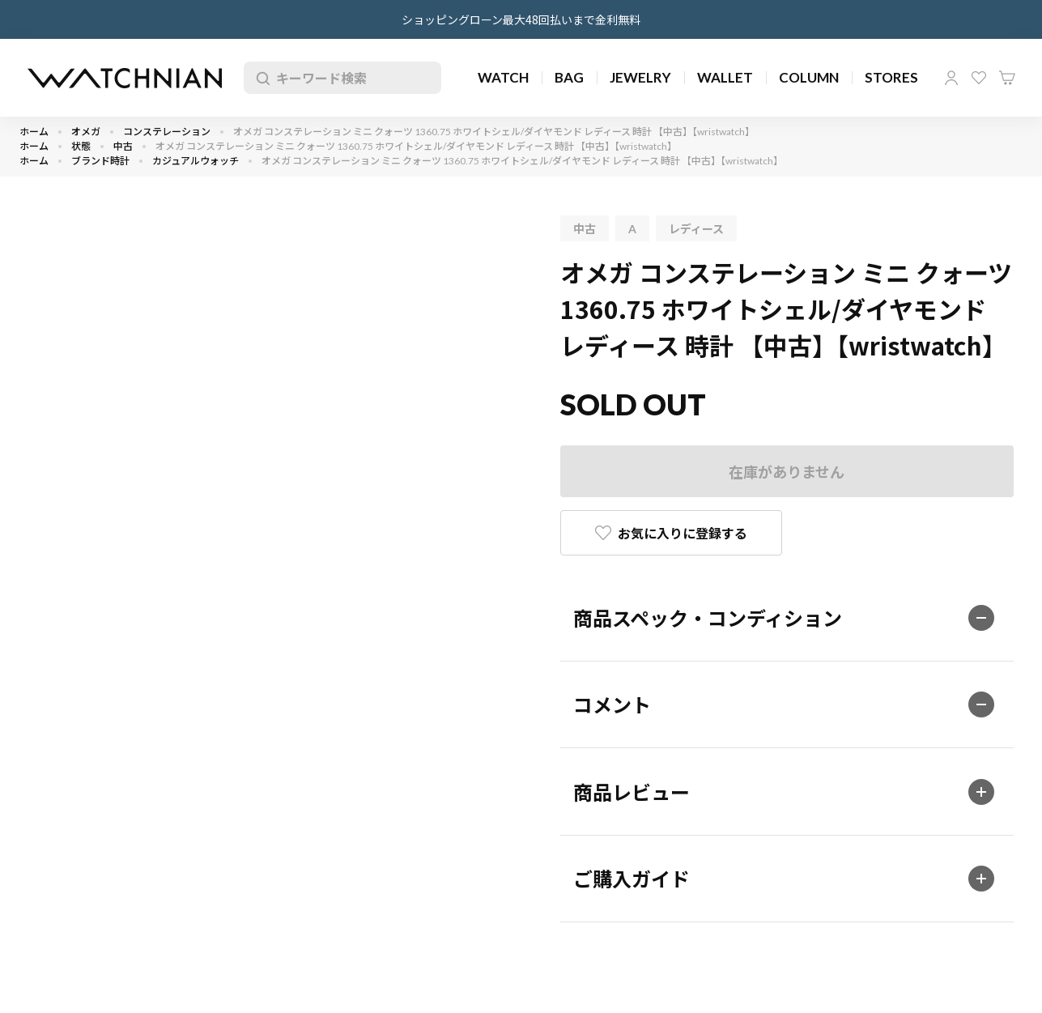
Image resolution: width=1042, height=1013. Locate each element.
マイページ (951, 77)
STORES (891, 77)
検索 (260, 78)
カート (1007, 77)
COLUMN (809, 77)
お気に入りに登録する (682, 533)
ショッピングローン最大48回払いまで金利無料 (521, 19)
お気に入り (979, 77)
